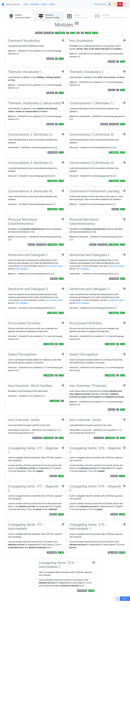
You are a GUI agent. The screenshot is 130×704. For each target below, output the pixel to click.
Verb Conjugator (21, 269)
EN (120, 4)
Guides (52, 4)
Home (26, 4)
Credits (44, 4)
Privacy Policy (100, 4)
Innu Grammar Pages (54, 266)
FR (125, 4)
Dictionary (35, 4)
